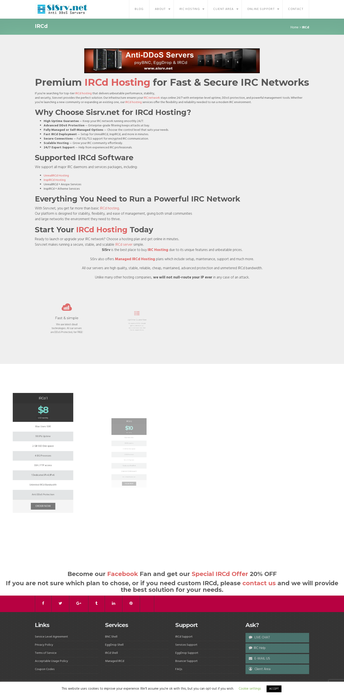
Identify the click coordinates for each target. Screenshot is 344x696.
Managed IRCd (114, 661)
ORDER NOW (43, 477)
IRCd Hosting (117, 82)
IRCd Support (184, 636)
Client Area (223, 9)
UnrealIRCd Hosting (56, 175)
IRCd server (124, 245)
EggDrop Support (186, 653)
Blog (139, 9)
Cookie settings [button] (250, 688)
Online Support (261, 9)
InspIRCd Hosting (55, 180)
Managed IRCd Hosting (135, 259)
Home (294, 27)
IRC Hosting (189, 9)
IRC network (152, 97)
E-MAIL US (259, 658)
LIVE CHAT (259, 637)
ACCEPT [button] (274, 689)
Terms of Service (46, 653)
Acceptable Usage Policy (51, 661)
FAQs (178, 669)
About (160, 9)
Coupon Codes (44, 669)
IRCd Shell (111, 653)
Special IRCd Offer (220, 574)
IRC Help (257, 648)
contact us (259, 583)
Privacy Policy (44, 644)
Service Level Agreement (51, 636)
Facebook (122, 574)
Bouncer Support (186, 661)
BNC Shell (111, 636)
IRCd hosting (83, 93)
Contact (295, 9)
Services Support (186, 644)
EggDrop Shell (114, 644)
